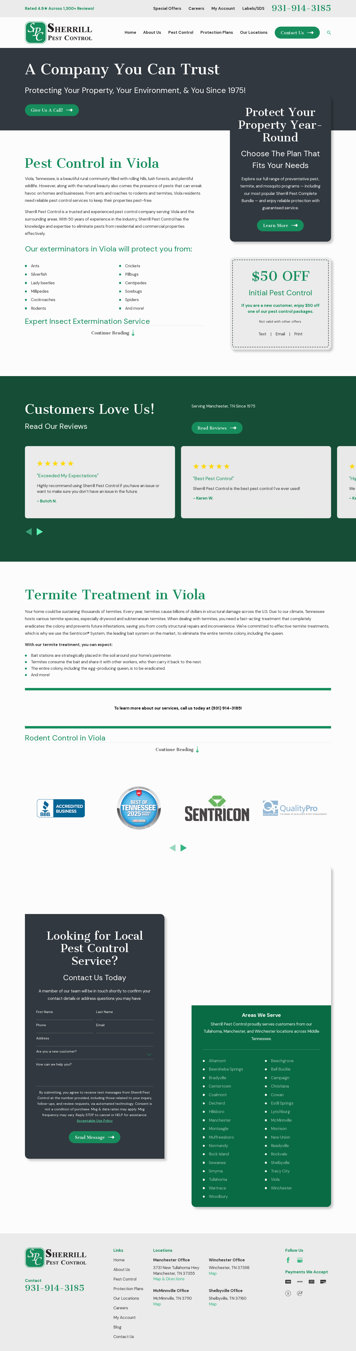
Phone (34, 977)
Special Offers (167, 8)
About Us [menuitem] (152, 32)
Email (280, 334)
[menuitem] (32, 1279)
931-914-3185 (301, 8)
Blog (117, 1230)
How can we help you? (46, 1016)
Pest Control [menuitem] (180, 32)
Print (298, 334)
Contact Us (123, 1240)
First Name (37, 964)
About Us (121, 1173)
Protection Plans (128, 1192)
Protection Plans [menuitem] (216, 32)
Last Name (97, 964)
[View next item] (39, 531)
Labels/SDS (253, 8)
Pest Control (124, 1182)
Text (262, 334)
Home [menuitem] (130, 32)
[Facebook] (288, 1164)
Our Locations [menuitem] (254, 32)
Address (35, 990)
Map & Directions (169, 1182)
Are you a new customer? (49, 1003)
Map (213, 1176)
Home (119, 1163)
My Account (223, 8)
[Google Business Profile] (300, 1164)
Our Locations (126, 1202)
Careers (196, 8)
